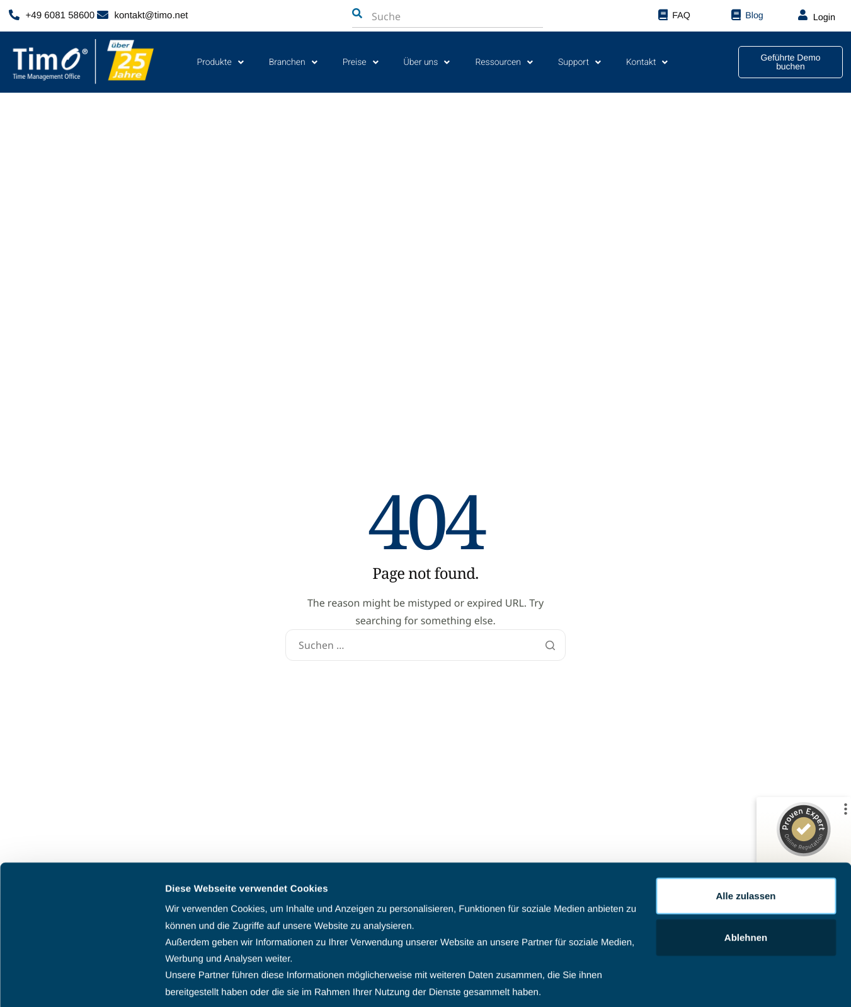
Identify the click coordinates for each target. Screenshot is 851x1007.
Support (579, 62)
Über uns (427, 62)
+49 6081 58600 (60, 15)
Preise (361, 62)
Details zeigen (197, 982)
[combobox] (434, 16)
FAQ (681, 15)
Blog (754, 15)
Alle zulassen (745, 850)
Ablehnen (745, 892)
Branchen (293, 62)
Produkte (220, 62)
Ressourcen (504, 62)
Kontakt (647, 62)
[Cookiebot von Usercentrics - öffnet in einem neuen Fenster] (81, 982)
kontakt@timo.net (151, 15)
